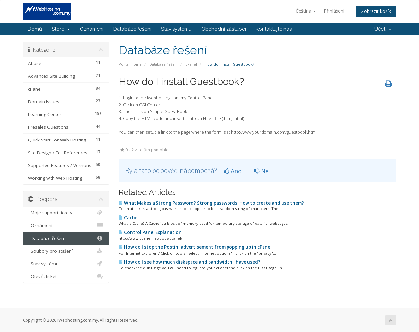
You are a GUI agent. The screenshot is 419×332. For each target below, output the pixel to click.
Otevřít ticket (66, 276)
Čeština (306, 11)
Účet (382, 29)
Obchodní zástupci (223, 29)
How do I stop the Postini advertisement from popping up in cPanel (195, 247)
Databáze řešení (132, 29)
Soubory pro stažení (66, 251)
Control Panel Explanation (150, 232)
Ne (261, 171)
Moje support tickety (66, 213)
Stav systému (176, 29)
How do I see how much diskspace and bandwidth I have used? (189, 262)
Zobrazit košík (376, 11)
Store (61, 29)
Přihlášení (334, 11)
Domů (35, 29)
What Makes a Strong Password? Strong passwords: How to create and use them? (211, 203)
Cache (128, 218)
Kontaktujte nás (274, 29)
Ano (233, 171)
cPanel (191, 64)
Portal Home (130, 64)
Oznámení (91, 29)
